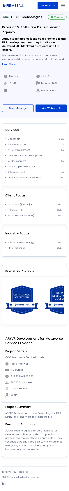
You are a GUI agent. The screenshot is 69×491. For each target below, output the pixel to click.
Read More (8, 64)
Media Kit (23, 472)
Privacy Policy (9, 472)
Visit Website (51, 108)
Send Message (18, 108)
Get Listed (48, 5)
